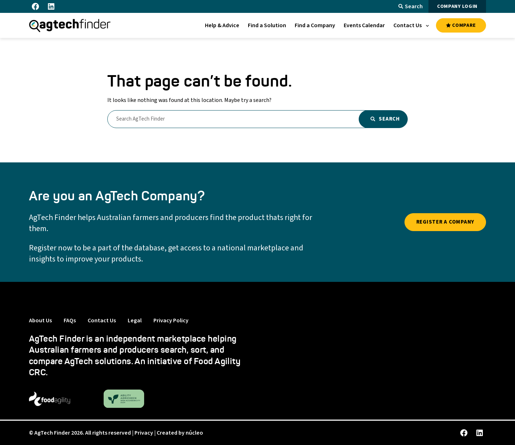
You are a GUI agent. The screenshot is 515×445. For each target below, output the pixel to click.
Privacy (143, 433)
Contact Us (102, 320)
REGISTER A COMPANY (445, 222)
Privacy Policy (170, 320)
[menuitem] (222, 25)
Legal (135, 320)
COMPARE (461, 25)
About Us (40, 320)
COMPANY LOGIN (457, 6)
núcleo (194, 433)
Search (410, 6)
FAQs (70, 320)
